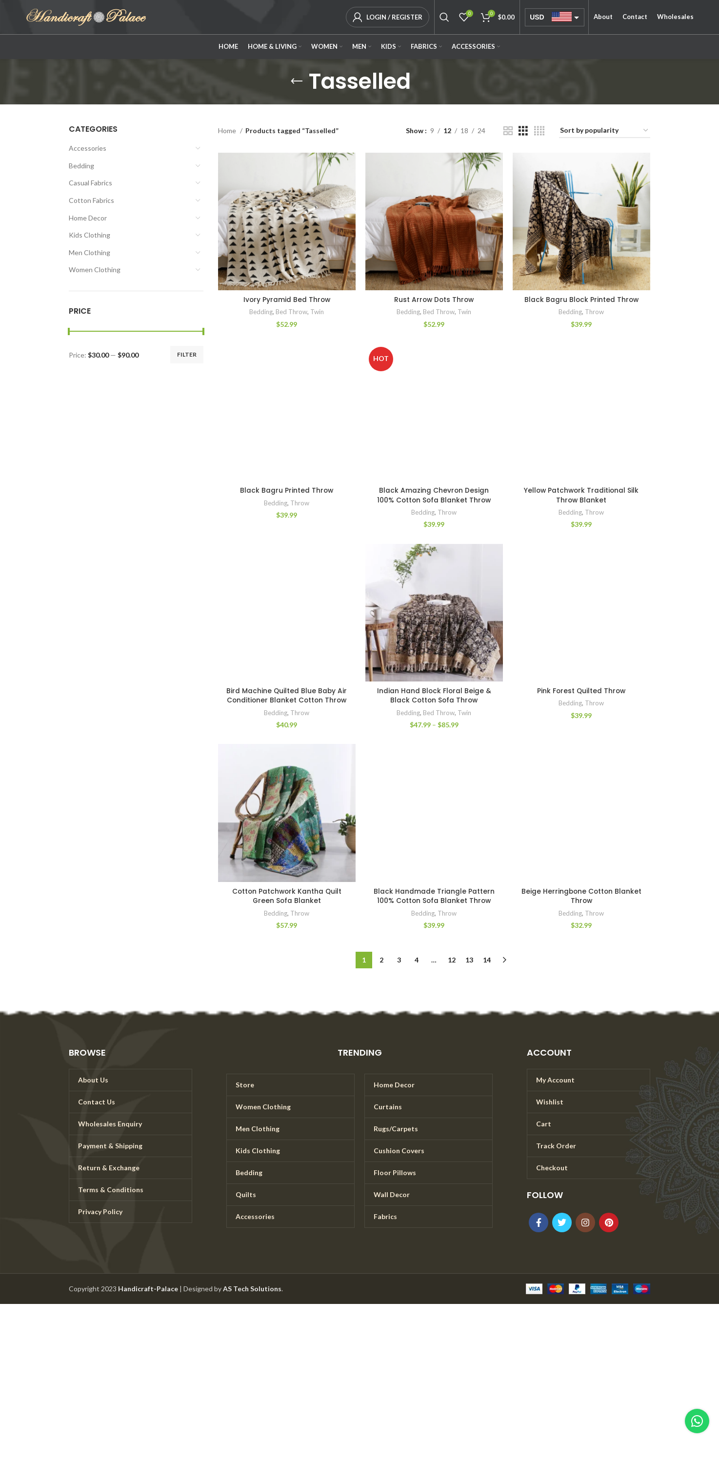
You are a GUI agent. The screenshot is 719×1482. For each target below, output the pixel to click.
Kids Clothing (89, 235)
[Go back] (296, 81)
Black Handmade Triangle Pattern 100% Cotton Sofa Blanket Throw (434, 896)
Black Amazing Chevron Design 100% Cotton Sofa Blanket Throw (434, 495)
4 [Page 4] (417, 960)
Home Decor (88, 218)
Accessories (87, 148)
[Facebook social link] (538, 1222)
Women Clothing (94, 269)
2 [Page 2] (381, 960)
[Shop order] (604, 131)
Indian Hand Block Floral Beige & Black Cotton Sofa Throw (434, 695)
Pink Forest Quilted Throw (581, 691)
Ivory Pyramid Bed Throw (286, 299)
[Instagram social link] (585, 1222)
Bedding (81, 165)
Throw (594, 312)
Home (228, 130)
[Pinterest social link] (609, 1222)
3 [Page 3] (399, 960)
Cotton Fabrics (91, 200)
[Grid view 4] (539, 131)
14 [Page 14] (487, 960)
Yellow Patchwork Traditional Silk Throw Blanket (581, 495)
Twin (317, 312)
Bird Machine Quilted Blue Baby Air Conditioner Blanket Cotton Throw (286, 695)
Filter (187, 354)
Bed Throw (291, 312)
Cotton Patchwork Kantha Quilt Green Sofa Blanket (286, 896)
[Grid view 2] (508, 131)
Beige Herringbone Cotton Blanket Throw (581, 896)
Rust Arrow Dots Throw (434, 299)
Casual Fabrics (90, 183)
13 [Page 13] (469, 960)
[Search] (444, 17)
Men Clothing (89, 252)
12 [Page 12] (452, 960)
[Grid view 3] (523, 131)
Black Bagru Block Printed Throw (581, 299)
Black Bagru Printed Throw (287, 490)
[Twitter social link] (562, 1222)
